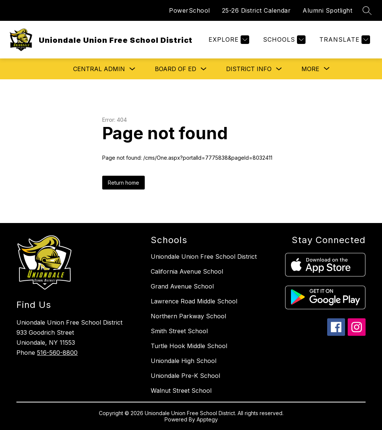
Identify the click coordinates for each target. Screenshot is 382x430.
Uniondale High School (183, 360)
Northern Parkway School (188, 316)
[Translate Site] (343, 39)
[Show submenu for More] (310, 68)
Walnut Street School (181, 390)
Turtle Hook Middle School (189, 346)
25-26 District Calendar (256, 10)
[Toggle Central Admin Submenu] (132, 69)
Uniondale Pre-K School (185, 375)
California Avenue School (187, 271)
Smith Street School (179, 331)
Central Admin (99, 69)
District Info (249, 69)
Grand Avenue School (182, 286)
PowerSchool (189, 10)
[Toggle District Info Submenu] (279, 69)
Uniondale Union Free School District (204, 256)
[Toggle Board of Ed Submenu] (203, 69)
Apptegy (207, 419)
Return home (123, 182)
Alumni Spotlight (327, 10)
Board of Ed (175, 69)
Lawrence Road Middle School (194, 301)
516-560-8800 (57, 352)
